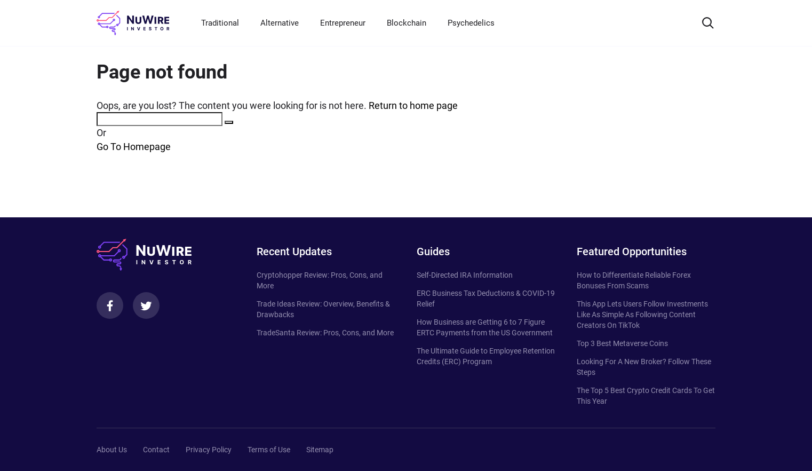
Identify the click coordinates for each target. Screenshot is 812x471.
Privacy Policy (209, 449)
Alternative (279, 23)
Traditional (220, 23)
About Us (112, 449)
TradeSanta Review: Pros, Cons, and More (325, 332)
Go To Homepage (134, 146)
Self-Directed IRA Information (465, 275)
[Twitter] (146, 305)
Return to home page (413, 105)
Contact (156, 449)
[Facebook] (110, 305)
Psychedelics (471, 23)
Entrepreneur (342, 23)
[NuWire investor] (133, 23)
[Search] (707, 23)
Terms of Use (269, 449)
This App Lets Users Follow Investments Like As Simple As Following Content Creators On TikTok (642, 314)
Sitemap (319, 449)
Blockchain (406, 23)
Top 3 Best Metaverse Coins (622, 343)
